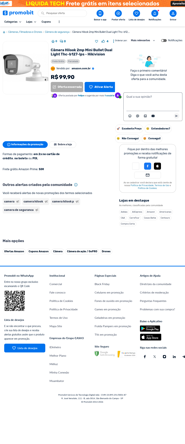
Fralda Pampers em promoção (113, 344)
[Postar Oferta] (118, 16)
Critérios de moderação (154, 310)
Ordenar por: (121, 40)
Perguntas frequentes (153, 319)
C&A (87, 218)
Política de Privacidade (106, 185)
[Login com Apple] (121, 166)
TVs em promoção (106, 352)
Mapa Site (55, 344)
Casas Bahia (114, 218)
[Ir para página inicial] (5, 32)
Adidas (88, 212)
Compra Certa (92, 224)
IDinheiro (55, 365)
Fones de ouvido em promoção (113, 319)
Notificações (175, 40)
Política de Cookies (111, 188)
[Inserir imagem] (145, 115)
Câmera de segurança (58, 32)
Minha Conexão (59, 390)
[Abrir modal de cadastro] (173, 16)
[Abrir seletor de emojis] (129, 115)
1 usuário (109, 95)
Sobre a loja (63, 144)
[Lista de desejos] (101, 87)
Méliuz (53, 382)
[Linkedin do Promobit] (174, 375)
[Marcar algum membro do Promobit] (137, 115)
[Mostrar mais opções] (59, 21)
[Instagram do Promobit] (164, 375)
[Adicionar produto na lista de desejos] (96, 41)
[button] (99, 166)
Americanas (129, 212)
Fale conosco (57, 310)
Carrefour (98, 218)
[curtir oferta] (105, 41)
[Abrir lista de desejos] (136, 16)
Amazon (115, 212)
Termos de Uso (126, 185)
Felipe (81, 95)
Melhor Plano (57, 373)
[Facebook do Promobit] (145, 375)
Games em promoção (108, 327)
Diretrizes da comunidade (155, 302)
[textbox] (152, 101)
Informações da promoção (25, 144)
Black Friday (102, 302)
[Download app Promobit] (100, 16)
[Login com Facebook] (111, 166)
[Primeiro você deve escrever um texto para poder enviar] (176, 116)
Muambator (56, 399)
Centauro (129, 218)
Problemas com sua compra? (157, 327)
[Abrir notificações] (155, 16)
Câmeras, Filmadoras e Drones (26, 32)
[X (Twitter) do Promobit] (155, 375)
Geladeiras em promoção (110, 336)
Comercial (55, 302)
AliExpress (101, 212)
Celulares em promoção (109, 310)
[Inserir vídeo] (153, 115)
